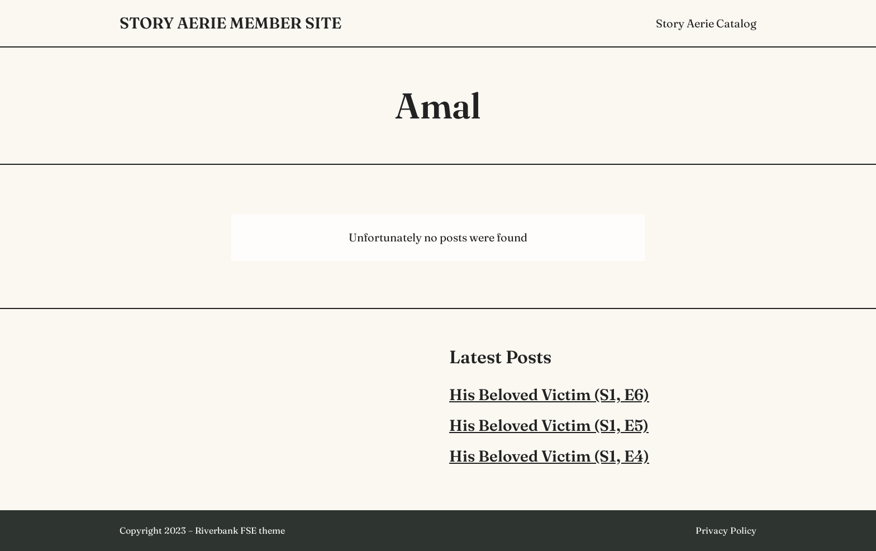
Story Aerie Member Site (230, 22)
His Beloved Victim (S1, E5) (549, 425)
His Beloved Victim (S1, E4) (549, 456)
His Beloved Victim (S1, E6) (549, 394)
